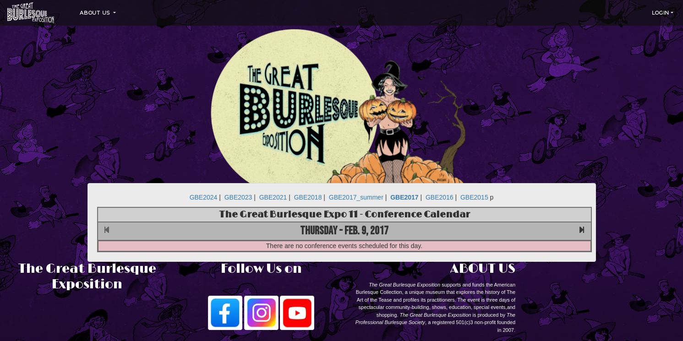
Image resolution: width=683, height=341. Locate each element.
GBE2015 (474, 197)
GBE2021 (273, 197)
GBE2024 (204, 197)
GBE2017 (404, 197)
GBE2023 (238, 197)
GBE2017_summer (356, 197)
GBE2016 (440, 197)
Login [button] (660, 13)
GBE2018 (308, 197)
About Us (96, 13)
